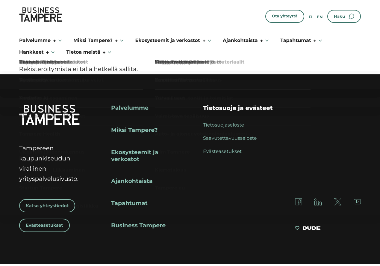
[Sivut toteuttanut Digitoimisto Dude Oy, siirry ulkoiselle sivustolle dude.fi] (307, 231)
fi (311, 17)
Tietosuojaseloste (223, 125)
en (320, 17)
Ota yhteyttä (285, 16)
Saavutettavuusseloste (230, 138)
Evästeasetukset (46, 226)
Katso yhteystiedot (49, 206)
